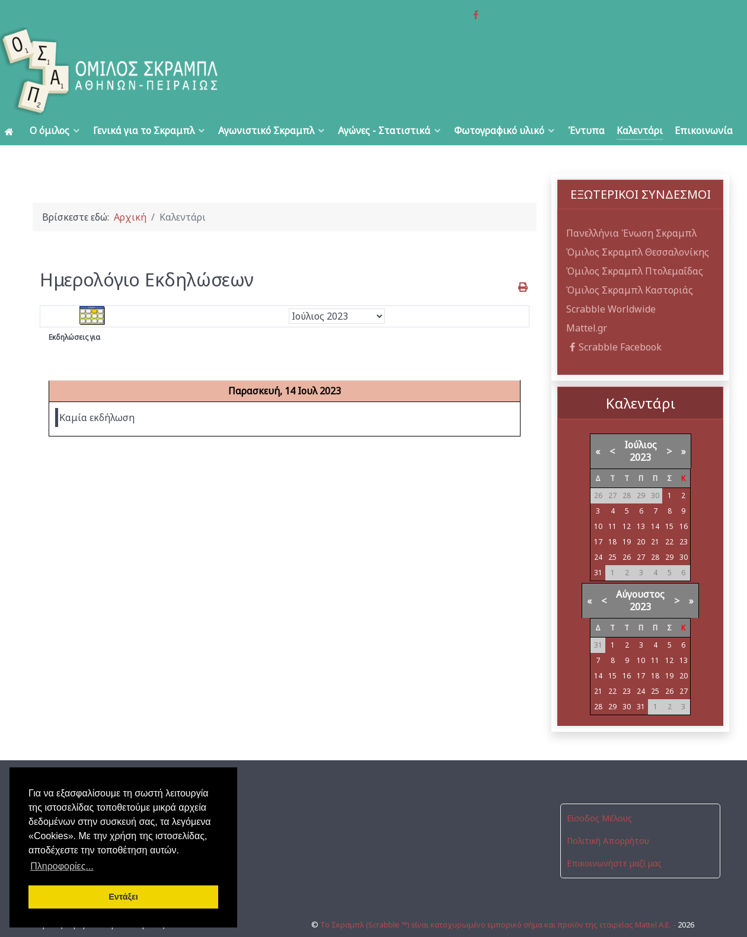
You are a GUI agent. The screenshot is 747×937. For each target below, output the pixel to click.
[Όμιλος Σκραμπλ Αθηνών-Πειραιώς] (149, 44)
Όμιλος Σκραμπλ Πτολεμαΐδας (634, 244)
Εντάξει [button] (123, 896)
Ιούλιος (640, 418)
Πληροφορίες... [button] (62, 866)
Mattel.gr (586, 301)
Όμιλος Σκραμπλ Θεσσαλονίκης (637, 225)
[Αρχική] (11, 104)
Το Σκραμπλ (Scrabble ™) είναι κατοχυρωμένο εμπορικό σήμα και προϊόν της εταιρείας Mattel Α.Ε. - (499, 887)
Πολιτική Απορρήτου (608, 814)
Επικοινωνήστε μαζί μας (614, 837)
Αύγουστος (640, 568)
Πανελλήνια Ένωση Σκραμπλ (631, 206)
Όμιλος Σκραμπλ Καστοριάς (629, 263)
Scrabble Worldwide (611, 282)
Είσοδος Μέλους (599, 792)
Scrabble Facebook (614, 320)
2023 (640, 431)
